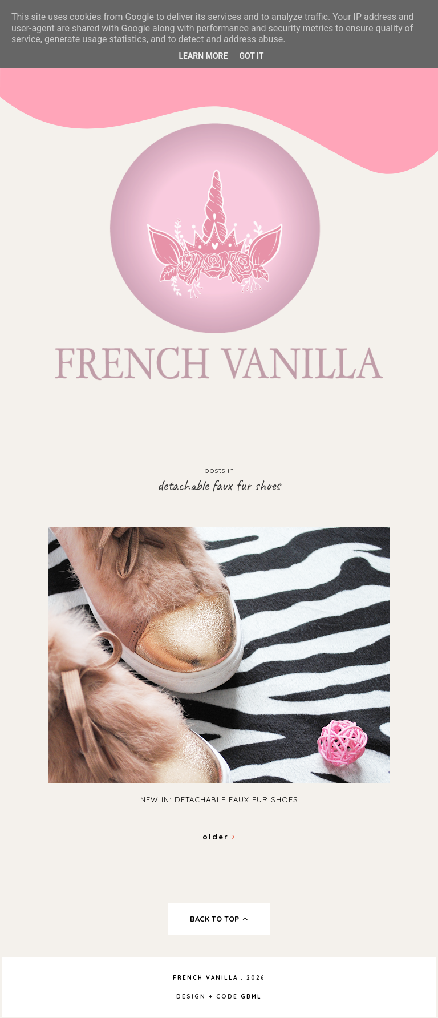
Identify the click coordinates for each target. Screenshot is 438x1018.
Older (219, 836)
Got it (251, 55)
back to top (219, 918)
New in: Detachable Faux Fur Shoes (219, 799)
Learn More (203, 55)
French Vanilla (205, 977)
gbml (251, 996)
